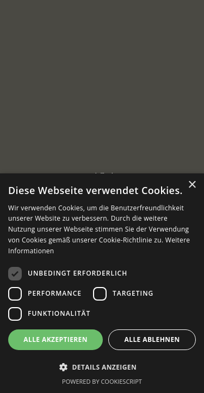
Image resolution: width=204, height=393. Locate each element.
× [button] (192, 185)
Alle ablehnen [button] (152, 339)
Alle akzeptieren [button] (55, 339)
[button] (102, 367)
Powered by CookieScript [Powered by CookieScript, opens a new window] (102, 381)
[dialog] (102, 283)
